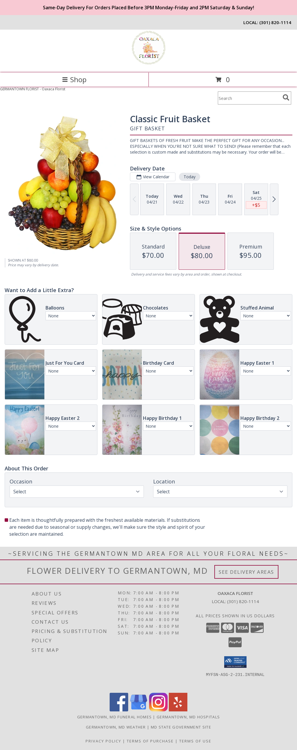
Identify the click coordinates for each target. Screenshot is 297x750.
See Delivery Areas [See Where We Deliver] (246, 572)
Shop (74, 79)
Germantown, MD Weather (116, 727)
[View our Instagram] (158, 710)
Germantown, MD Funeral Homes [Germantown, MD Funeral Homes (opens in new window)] (114, 717)
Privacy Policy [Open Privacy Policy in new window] (103, 741)
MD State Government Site (181, 727)
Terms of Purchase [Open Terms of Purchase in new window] (150, 741)
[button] (235, 662)
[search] (286, 97)
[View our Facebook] (119, 710)
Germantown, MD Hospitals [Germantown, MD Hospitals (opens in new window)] (188, 717)
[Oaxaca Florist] (148, 64)
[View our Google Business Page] (138, 710)
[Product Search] (249, 98)
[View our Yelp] (178, 710)
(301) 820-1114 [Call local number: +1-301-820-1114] (275, 22)
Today (189, 176)
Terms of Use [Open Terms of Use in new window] (195, 741)
